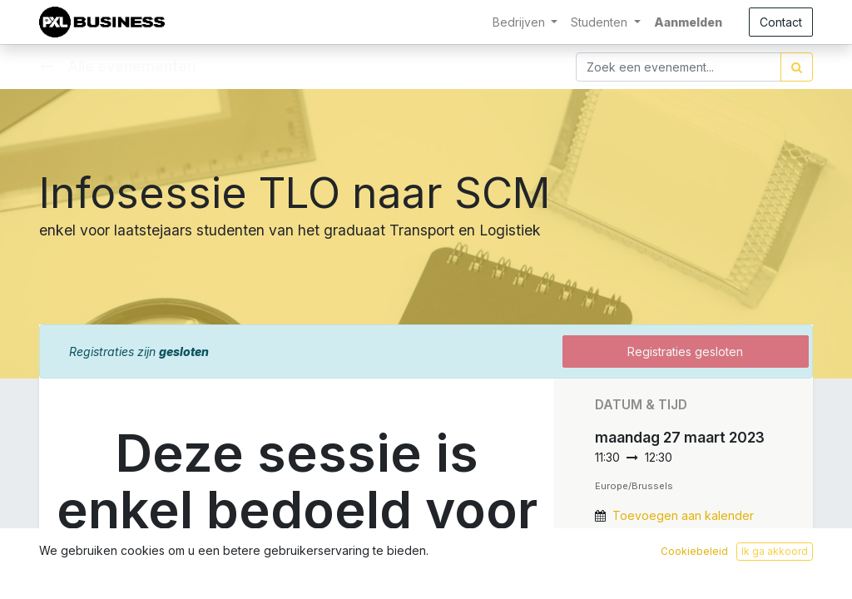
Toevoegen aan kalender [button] (683, 515)
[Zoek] (796, 67)
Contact (781, 22)
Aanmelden (688, 22)
